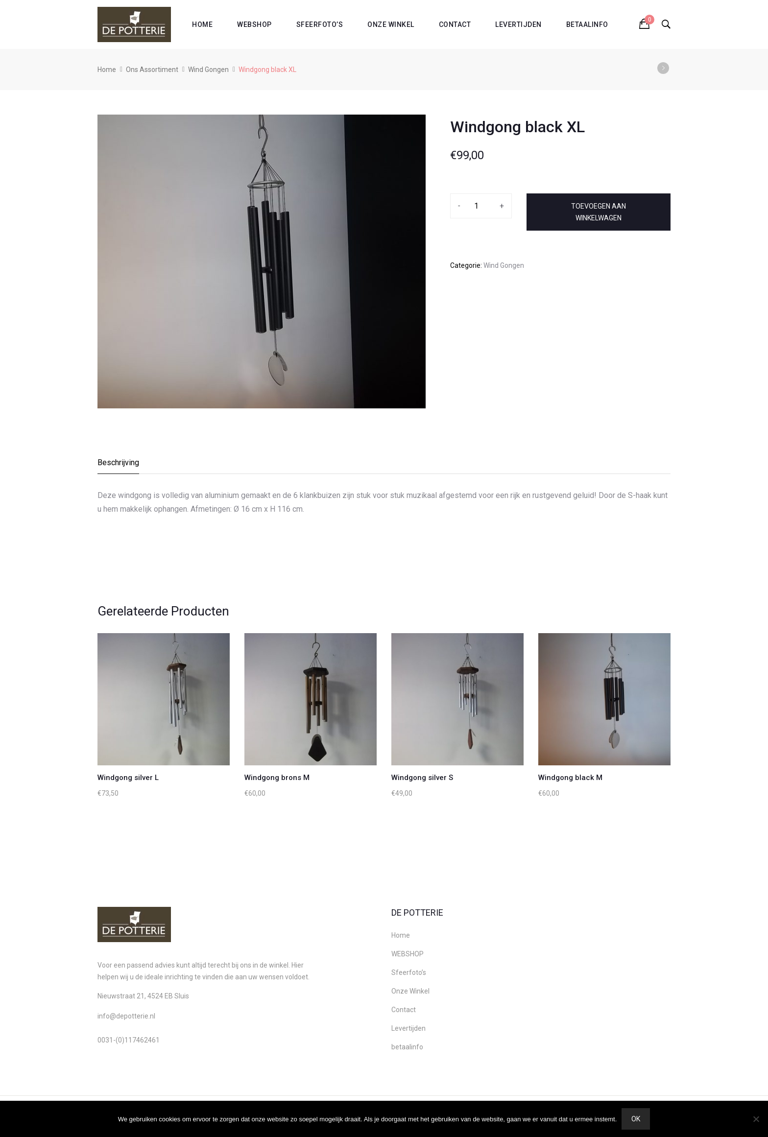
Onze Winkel (390, 24)
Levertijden (518, 24)
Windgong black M (570, 777)
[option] (261, 261)
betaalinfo (587, 24)
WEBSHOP (254, 24)
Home (202, 24)
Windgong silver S (422, 777)
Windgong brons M (277, 777)
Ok (635, 1119)
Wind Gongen (208, 69)
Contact (455, 24)
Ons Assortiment (152, 69)
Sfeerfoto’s (319, 24)
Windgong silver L (128, 777)
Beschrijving (118, 462)
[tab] (118, 465)
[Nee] (756, 1119)
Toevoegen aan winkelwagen (598, 212)
